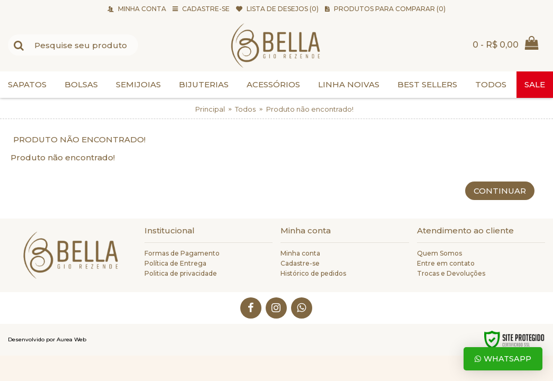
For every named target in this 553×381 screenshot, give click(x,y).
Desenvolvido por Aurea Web (47, 339)
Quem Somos (439, 253)
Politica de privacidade (180, 273)
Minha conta (300, 253)
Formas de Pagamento (182, 253)
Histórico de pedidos (313, 273)
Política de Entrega (175, 263)
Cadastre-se (300, 263)
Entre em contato (446, 263)
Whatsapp (503, 359)
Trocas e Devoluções (451, 273)
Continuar (500, 191)
